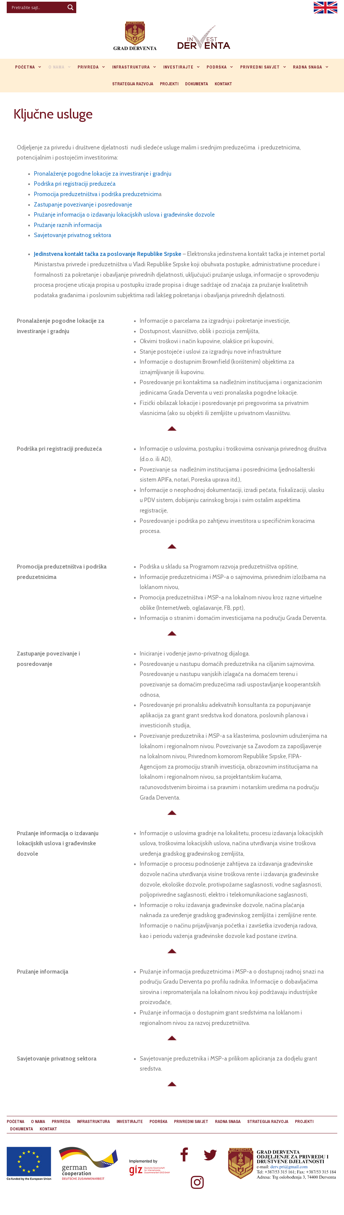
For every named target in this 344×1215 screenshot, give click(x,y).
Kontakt (223, 84)
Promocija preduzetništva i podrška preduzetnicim (96, 194)
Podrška (222, 67)
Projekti (169, 84)
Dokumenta (196, 84)
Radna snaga (312, 67)
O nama (61, 67)
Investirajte (183, 67)
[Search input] (37, 7)
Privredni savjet (265, 67)
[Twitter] (210, 1155)
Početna (30, 67)
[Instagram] (197, 1183)
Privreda (93, 67)
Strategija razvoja (132, 84)
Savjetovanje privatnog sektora (72, 235)
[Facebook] (184, 1155)
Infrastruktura (136, 67)
